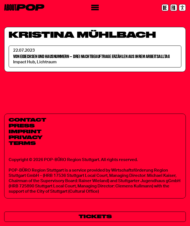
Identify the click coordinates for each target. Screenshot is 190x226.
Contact (27, 119)
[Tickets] (95, 217)
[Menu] (95, 8)
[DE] (165, 7)
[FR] (173, 7)
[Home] (24, 7)
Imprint (25, 131)
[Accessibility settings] (182, 7)
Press (22, 125)
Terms (22, 143)
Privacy (26, 137)
